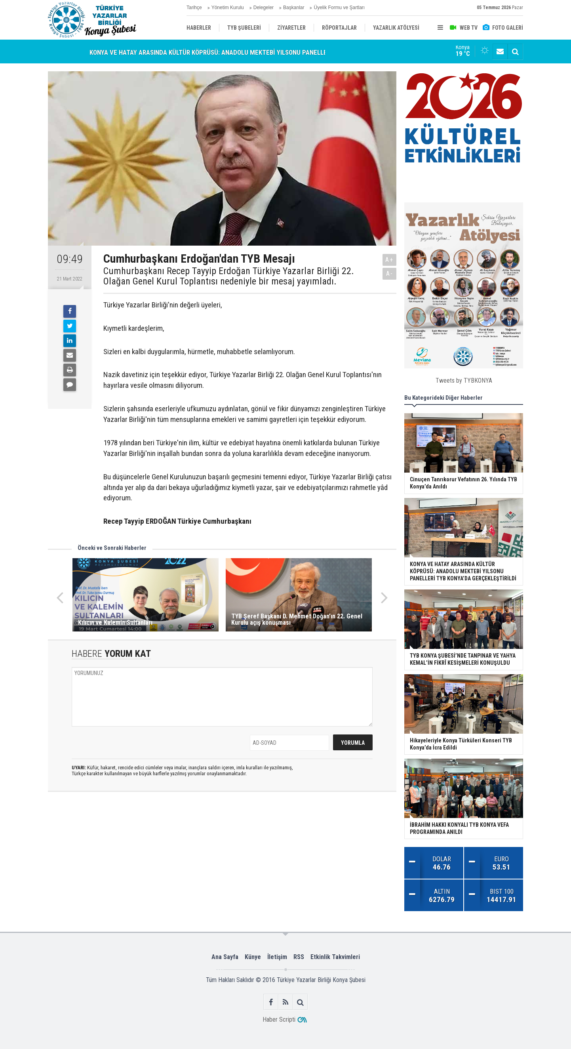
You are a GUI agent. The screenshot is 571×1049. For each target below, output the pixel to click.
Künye (253, 957)
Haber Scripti (279, 1019)
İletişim (277, 957)
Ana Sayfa (224, 957)
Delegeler (263, 7)
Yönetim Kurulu (227, 7)
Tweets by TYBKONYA (464, 380)
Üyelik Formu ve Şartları (339, 7)
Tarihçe (194, 7)
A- (389, 273)
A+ (389, 259)
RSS (298, 957)
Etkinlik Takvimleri (335, 957)
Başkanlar (293, 7)
